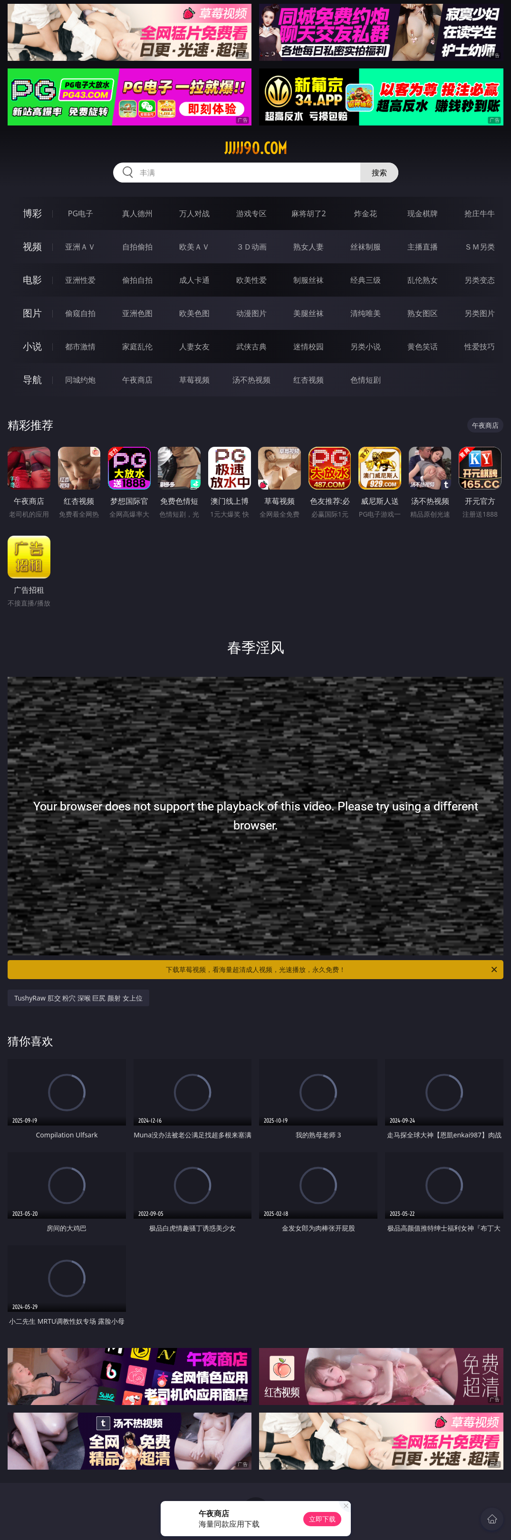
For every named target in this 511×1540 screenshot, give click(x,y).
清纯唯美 (365, 313)
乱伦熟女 (422, 280)
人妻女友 (194, 346)
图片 (32, 313)
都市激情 (80, 346)
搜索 (379, 172)
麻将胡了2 (308, 213)
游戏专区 (251, 213)
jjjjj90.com (255, 148)
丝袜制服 (365, 246)
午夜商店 (137, 380)
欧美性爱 (251, 280)
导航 (32, 379)
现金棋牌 (422, 213)
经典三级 (365, 280)
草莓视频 (194, 380)
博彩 (32, 213)
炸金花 (365, 213)
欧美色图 (194, 313)
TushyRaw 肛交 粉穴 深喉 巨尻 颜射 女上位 (78, 997)
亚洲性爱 (80, 280)
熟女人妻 (308, 246)
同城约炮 (80, 380)
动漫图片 (251, 313)
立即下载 (322, 1518)
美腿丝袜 (308, 313)
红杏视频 (308, 380)
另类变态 (479, 280)
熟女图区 (422, 313)
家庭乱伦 (137, 346)
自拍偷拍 (137, 246)
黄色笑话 (422, 346)
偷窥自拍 (80, 313)
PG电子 (80, 213)
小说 (32, 346)
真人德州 (137, 213)
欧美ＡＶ (194, 246)
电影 (32, 279)
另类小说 (365, 346)
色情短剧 (365, 380)
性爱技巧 (479, 346)
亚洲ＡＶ (80, 246)
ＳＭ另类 (479, 246)
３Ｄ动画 (251, 246)
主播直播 (422, 246)
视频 (32, 246)
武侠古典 (251, 346)
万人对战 (194, 213)
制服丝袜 (308, 280)
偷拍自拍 (137, 280)
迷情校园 (308, 346)
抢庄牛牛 (479, 213)
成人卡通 (194, 280)
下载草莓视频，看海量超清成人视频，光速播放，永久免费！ (332, 969)
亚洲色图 (137, 313)
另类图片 (479, 313)
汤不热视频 (251, 380)
